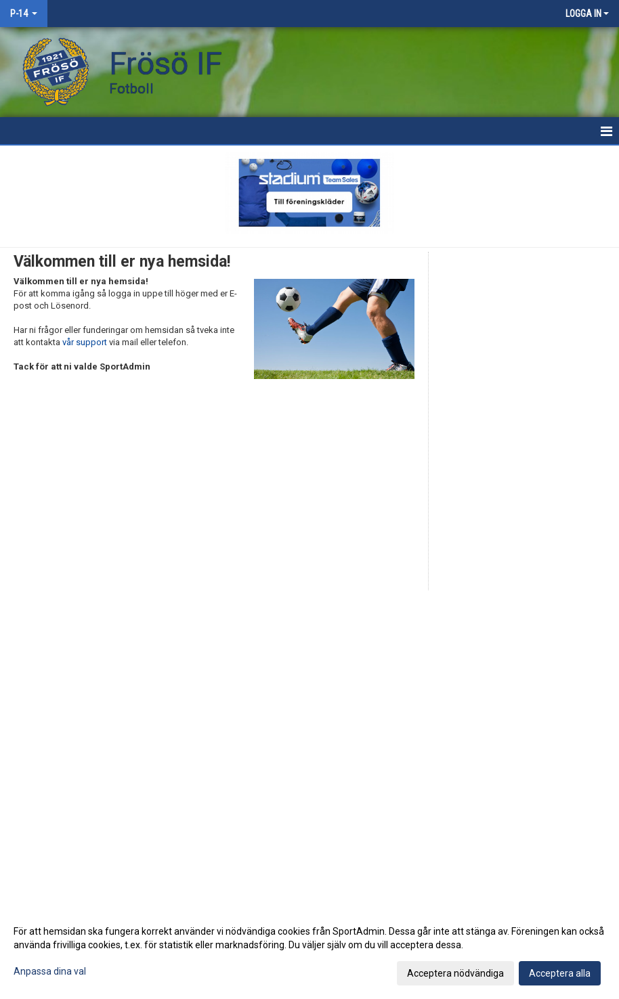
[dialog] (309, 951)
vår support (84, 342)
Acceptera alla (560, 973)
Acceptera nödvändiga (455, 973)
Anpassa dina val (50, 971)
